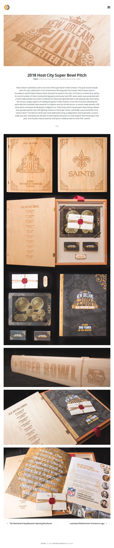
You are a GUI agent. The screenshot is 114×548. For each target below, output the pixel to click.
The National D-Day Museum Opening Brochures (31, 523)
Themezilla (69, 543)
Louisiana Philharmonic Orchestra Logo (87, 523)
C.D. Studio (49, 543)
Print (57, 126)
